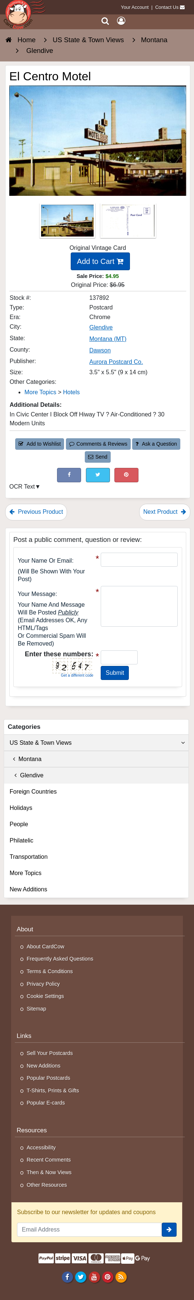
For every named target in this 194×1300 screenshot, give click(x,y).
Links (24, 1035)
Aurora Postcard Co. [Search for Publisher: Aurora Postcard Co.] (116, 362)
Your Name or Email (45, 560)
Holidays (21, 808)
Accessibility (41, 1147)
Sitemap (36, 1009)
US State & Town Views (97, 742)
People (19, 824)
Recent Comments (49, 1160)
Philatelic (21, 840)
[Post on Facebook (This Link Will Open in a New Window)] (69, 475)
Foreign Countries (33, 791)
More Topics (25, 873)
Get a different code (77, 675)
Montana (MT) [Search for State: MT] (107, 339)
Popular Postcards (48, 1078)
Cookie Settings (45, 996)
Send (97, 457)
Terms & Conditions (50, 971)
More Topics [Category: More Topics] (40, 392)
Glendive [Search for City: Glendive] (101, 327)
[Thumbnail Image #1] (68, 223)
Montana (25, 759)
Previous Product (36, 512)
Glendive (26, 775)
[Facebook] (67, 1277)
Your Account (135, 7)
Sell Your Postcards (50, 1053)
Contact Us (166, 7)
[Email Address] (89, 1230)
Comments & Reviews (98, 444)
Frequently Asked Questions (60, 959)
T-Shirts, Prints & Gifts (53, 1090)
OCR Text (22, 486)
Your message (37, 594)
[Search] (105, 21)
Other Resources (47, 1185)
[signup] (169, 1230)
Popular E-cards (46, 1103)
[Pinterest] (107, 1277)
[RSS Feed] (120, 1277)
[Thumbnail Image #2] (128, 223)
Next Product (164, 512)
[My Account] (121, 21)
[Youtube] (94, 1277)
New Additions (28, 889)
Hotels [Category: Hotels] (71, 392)
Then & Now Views (49, 1172)
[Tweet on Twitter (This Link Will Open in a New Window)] (98, 475)
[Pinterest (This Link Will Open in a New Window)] (126, 475)
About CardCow (45, 946)
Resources (32, 1130)
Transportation (29, 857)
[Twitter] (80, 1277)
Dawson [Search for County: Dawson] (100, 350)
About (25, 929)
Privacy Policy (43, 984)
